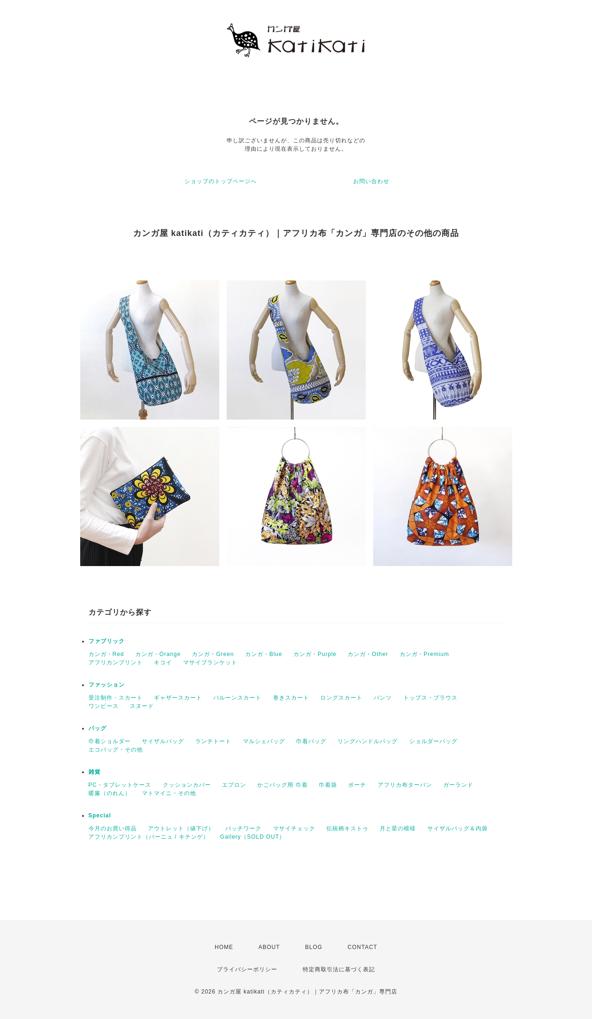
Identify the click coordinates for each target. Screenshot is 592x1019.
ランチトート (213, 741)
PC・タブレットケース (120, 785)
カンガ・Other (368, 654)
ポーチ (357, 785)
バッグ (98, 728)
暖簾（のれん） (110, 793)
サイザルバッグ (163, 741)
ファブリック (107, 641)
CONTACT (362, 947)
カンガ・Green (213, 654)
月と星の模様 (398, 828)
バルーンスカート (237, 697)
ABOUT (269, 947)
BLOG (313, 947)
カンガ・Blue (263, 654)
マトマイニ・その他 (169, 793)
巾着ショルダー (110, 741)
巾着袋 (328, 785)
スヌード (142, 706)
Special (100, 815)
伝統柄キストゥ (347, 828)
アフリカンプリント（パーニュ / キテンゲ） (149, 837)
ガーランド (458, 785)
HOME (224, 947)
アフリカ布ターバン (405, 785)
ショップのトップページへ (221, 181)
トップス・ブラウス (430, 697)
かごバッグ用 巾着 (282, 785)
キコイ (163, 662)
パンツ (383, 697)
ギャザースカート (178, 697)
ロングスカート (341, 697)
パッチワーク (243, 828)
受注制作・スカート (116, 697)
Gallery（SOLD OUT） (252, 837)
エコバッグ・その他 (116, 749)
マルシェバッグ (264, 741)
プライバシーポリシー (247, 969)
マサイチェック (294, 828)
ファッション (107, 684)
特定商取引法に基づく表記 (339, 969)
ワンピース (104, 706)
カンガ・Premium (424, 654)
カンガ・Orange (158, 654)
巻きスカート (291, 697)
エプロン (234, 785)
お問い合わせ (371, 181)
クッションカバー (187, 785)
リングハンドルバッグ (367, 741)
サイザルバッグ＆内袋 (457, 828)
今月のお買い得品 (113, 828)
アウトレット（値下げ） (181, 828)
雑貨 (95, 772)
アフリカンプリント (116, 662)
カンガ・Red (106, 654)
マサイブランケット (210, 662)
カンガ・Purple (315, 654)
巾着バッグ (311, 741)
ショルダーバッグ (433, 741)
